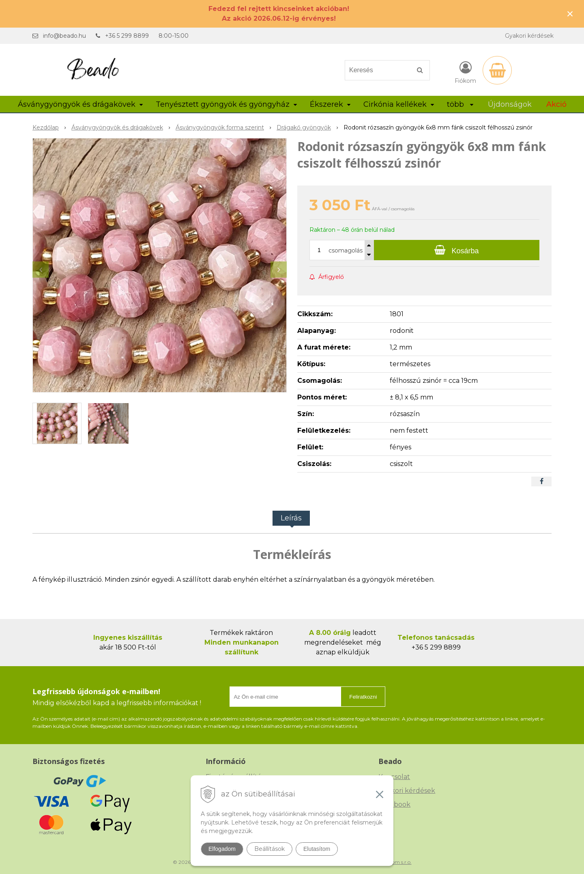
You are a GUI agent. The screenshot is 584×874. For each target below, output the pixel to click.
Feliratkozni (363, 697)
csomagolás (345, 250)
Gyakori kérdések (529, 35)
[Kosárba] (456, 250)
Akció (556, 104)
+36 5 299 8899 (127, 35)
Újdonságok (510, 104)
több (460, 104)
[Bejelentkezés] (465, 71)
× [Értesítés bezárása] (570, 13)
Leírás (291, 518)
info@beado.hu (64, 35)
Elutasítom (316, 849)
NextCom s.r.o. (395, 862)
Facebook (394, 804)
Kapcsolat (394, 777)
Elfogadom (222, 849)
